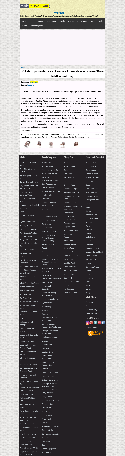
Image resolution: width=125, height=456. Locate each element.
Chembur (89, 181)
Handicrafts (46, 275)
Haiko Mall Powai (27, 250)
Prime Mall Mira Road (28, 424)
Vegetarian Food (70, 293)
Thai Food (68, 285)
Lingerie (45, 341)
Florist (44, 248)
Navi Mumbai (91, 259)
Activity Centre (48, 162)
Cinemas (45, 209)
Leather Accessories (50, 337)
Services (45, 437)
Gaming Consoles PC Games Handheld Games (50, 262)
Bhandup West (92, 174)
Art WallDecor (47, 166)
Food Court (68, 213)
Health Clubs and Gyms (51, 279)
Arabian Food (69, 166)
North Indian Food (71, 267)
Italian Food (68, 241)
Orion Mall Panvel (27, 394)
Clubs (44, 213)
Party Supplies (48, 397)
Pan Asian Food (70, 270)
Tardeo (88, 271)
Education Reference (50, 220)
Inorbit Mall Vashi (27, 290)
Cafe (66, 181)
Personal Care (47, 404)
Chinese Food (69, 185)
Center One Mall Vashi (29, 182)
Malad (88, 233)
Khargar (89, 222)
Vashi (88, 285)
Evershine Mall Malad (28, 229)
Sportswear (46, 452)
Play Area (46, 423)
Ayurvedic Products (49, 174)
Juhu (88, 207)
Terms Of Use (91, 313)
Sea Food (68, 278)
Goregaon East (92, 196)
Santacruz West (92, 267)
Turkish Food (69, 289)
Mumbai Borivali (92, 248)
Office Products (48, 376)
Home (22, 68)
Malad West (90, 237)
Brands (40, 21)
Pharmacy (46, 411)
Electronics (46, 224)
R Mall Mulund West (28, 434)
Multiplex (45, 369)
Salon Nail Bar (47, 430)
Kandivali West (92, 218)
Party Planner (47, 393)
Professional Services (50, 426)
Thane (88, 274)
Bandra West (91, 170)
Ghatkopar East (92, 189)
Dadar (88, 185)
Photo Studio (47, 415)
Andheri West (91, 162)
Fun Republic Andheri (28, 233)
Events (84, 21)
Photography (47, 419)
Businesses (51, 21)
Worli (88, 293)
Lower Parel (90, 230)
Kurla (88, 226)
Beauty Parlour (48, 188)
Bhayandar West (92, 177)
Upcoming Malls (37, 26)
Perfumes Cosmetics (50, 400)
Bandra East (91, 166)
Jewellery (34, 82)
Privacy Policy (91, 310)
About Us (89, 302)
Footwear (45, 252)
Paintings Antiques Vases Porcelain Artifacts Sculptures (49, 386)
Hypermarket (47, 303)
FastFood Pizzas (70, 203)
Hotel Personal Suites (50, 299)
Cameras (45, 199)
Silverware (46, 441)
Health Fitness (47, 282)
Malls (101, 21)
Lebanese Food (70, 252)
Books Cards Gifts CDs (51, 191)
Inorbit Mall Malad (27, 287)
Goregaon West (92, 200)
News (92, 21)
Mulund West (91, 244)
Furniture (45, 255)
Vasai (88, 282)
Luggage (45, 348)
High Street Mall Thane (29, 266)
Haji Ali (88, 204)
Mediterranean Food (72, 255)
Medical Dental (48, 352)
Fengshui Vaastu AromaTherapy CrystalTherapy (48, 238)
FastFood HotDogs (71, 192)
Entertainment (47, 228)
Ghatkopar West (92, 192)
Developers (73, 21)
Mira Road (90, 241)
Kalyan (88, 211)
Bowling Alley (47, 195)
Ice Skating (46, 307)
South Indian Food (71, 282)
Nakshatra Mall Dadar (28, 365)
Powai (88, 263)
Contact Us (90, 306)
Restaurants (69, 274)
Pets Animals (47, 408)
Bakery (66, 170)
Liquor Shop (47, 344)
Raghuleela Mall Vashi (29, 448)
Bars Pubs (68, 174)
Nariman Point (91, 256)
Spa (43, 445)
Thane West (91, 278)
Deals (62, 21)
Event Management (50, 231)
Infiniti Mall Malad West (29, 283)
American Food (70, 162)
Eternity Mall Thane (28, 226)
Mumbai (59, 13)
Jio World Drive (26, 294)
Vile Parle (90, 289)
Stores (24, 26)
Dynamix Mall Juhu (27, 222)
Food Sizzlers (69, 223)
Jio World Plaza (26, 298)
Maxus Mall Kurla (27, 341)
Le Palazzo (24, 318)
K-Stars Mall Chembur (29, 302)
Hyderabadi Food (71, 230)
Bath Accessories (49, 184)
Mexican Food (69, 259)
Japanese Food (70, 244)
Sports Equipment (49, 449)
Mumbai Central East (94, 252)
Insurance (46, 310)
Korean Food (69, 248)
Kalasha (30, 85)
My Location (27, 21)
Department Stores (49, 216)
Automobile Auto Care (51, 170)
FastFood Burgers (71, 189)
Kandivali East (91, 215)
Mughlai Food (69, 263)
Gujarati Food (69, 227)
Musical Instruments (50, 372)
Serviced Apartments (50, 434)
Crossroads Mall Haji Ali (29, 205)
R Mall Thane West (27, 438)
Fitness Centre (48, 244)
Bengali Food (69, 177)
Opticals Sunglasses (50, 380)
